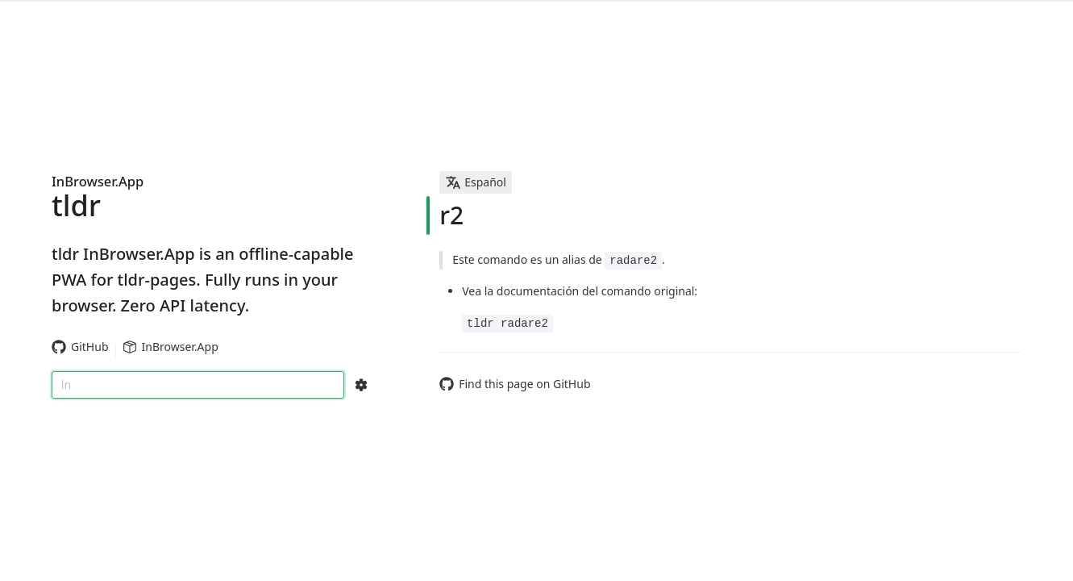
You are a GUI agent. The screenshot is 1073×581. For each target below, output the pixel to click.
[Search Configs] (361, 385)
